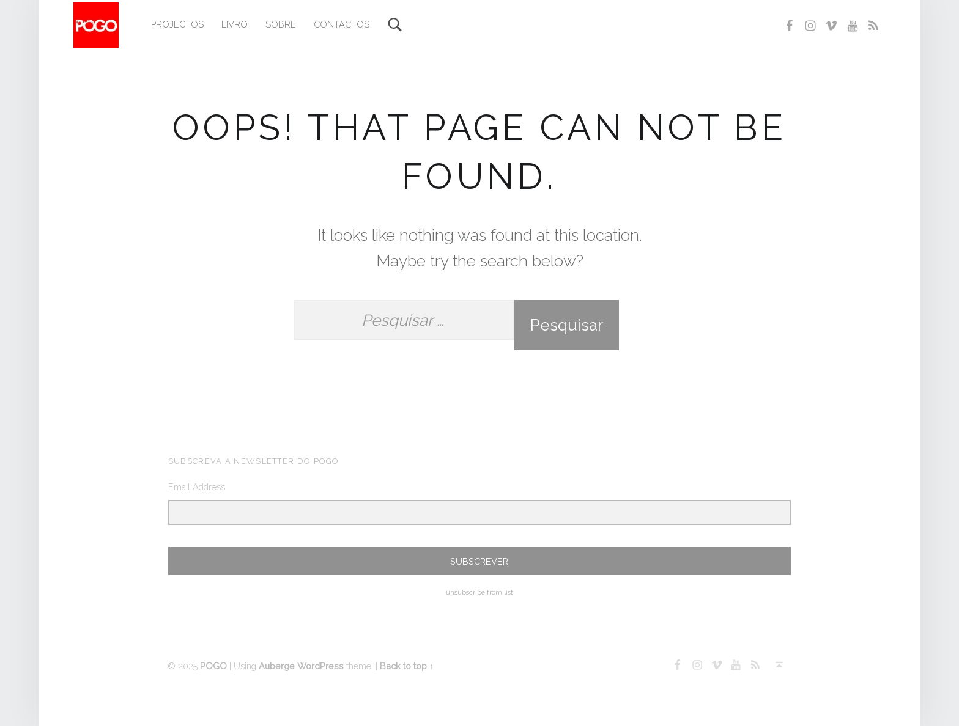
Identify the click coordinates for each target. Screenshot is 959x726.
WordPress (320, 666)
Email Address (196, 487)
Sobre (280, 24)
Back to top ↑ (407, 666)
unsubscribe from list (479, 592)
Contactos (341, 24)
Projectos (177, 24)
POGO (213, 666)
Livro (234, 24)
